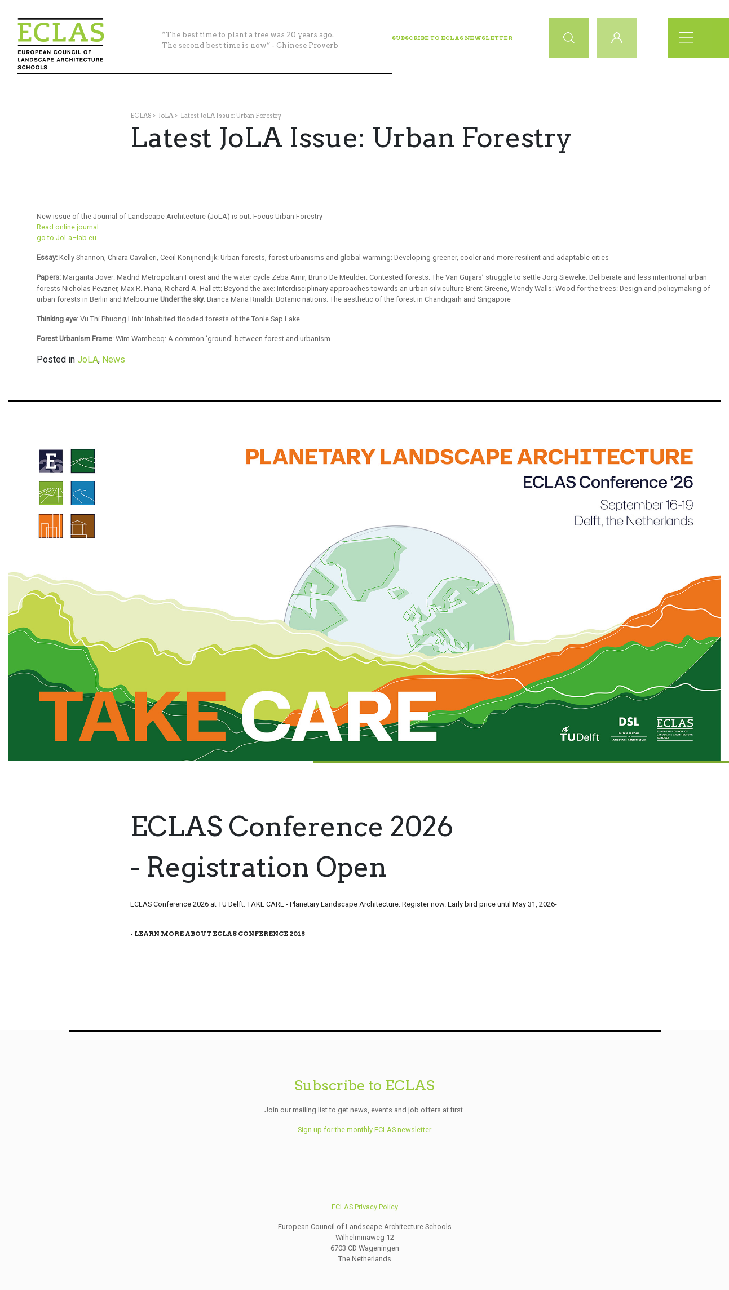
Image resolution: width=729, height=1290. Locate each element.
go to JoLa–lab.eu (66, 237)
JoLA (165, 116)
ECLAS (140, 116)
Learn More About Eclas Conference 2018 (219, 934)
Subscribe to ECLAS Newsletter (452, 37)
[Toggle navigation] (690, 38)
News (113, 359)
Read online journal (68, 227)
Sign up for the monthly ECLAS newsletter (364, 1129)
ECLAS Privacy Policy (365, 1207)
